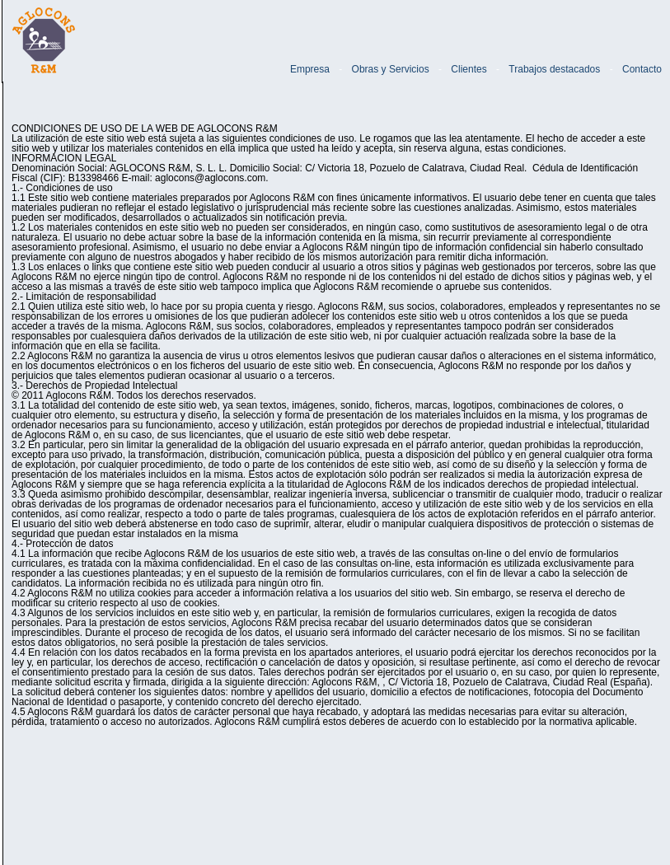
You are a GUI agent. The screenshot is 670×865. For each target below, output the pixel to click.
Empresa (310, 69)
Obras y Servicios (390, 69)
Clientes (468, 69)
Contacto (642, 69)
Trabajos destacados (554, 69)
